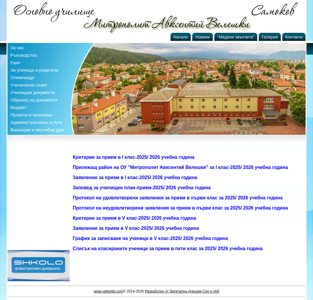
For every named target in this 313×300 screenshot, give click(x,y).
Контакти (294, 37)
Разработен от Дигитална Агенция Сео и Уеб (182, 291)
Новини (202, 37)
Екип (15, 62)
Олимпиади (22, 77)
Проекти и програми (31, 114)
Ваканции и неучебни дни (37, 129)
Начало (180, 37)
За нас (17, 47)
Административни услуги (36, 122)
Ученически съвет (29, 84)
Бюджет (18, 107)
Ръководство (23, 55)
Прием (17, 137)
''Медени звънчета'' (235, 37)
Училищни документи (32, 92)
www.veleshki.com (108, 291)
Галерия (270, 37)
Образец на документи (34, 99)
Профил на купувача (31, 144)
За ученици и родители (34, 70)
